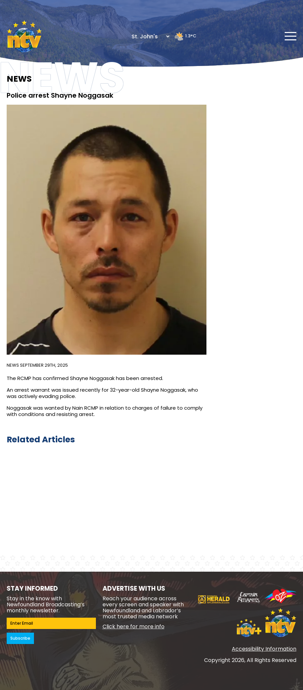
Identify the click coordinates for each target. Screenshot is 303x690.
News (13, 365)
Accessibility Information (264, 649)
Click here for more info (133, 626)
